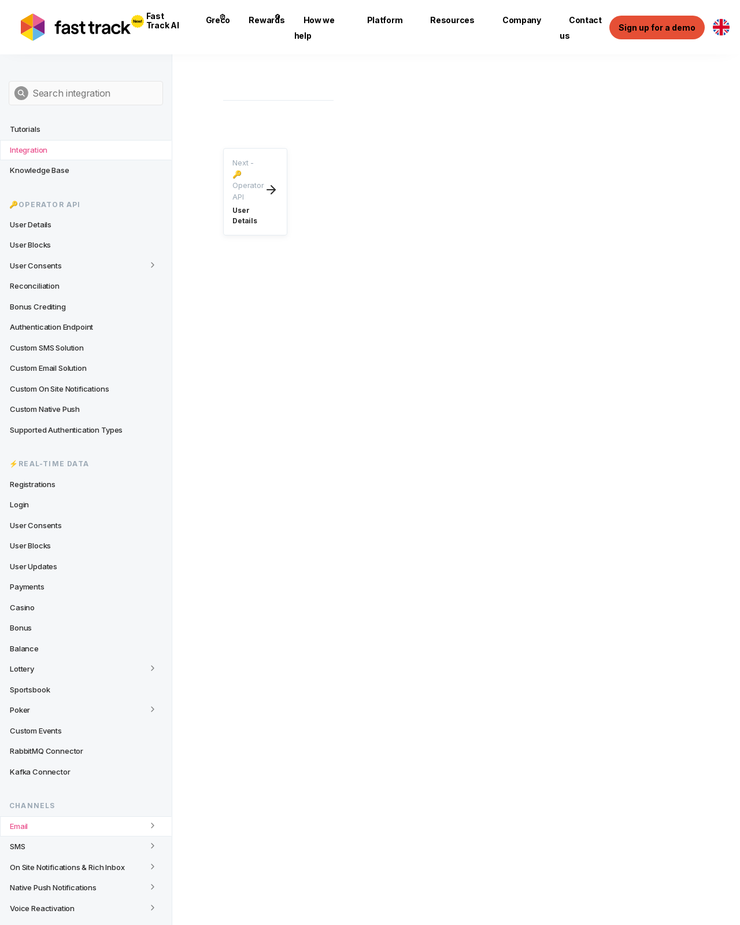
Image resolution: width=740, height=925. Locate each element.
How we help (314, 27)
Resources (452, 20)
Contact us (581, 27)
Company (521, 20)
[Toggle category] (152, 265)
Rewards (266, 19)
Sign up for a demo (657, 27)
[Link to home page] (76, 27)
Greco (218, 19)
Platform (385, 20)
